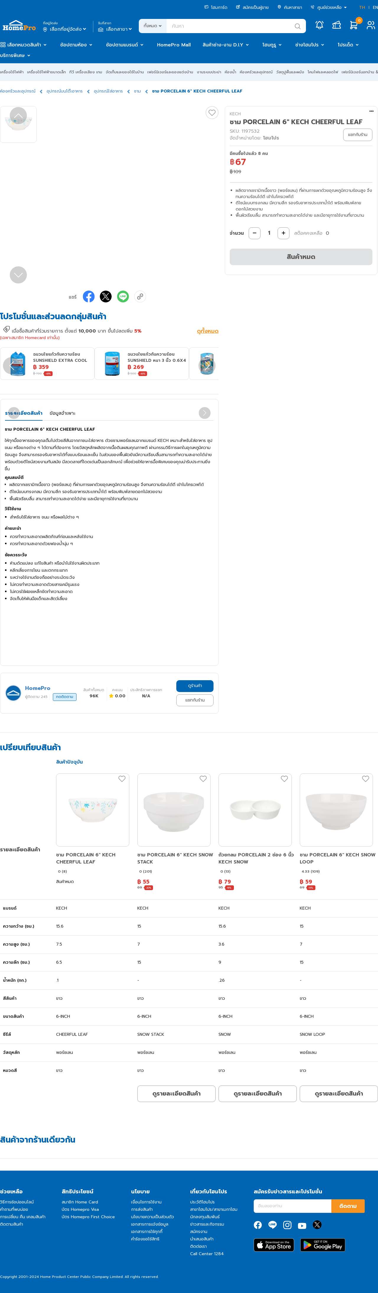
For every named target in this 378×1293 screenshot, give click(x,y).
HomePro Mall (174, 44)
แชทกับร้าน (195, 700)
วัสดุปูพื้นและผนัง (290, 72)
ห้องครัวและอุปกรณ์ (256, 72)
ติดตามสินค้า (11, 1224)
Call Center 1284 (207, 1254)
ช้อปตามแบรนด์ (122, 44)
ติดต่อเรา (198, 1246)
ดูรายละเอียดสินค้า (176, 1093)
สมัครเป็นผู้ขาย (252, 7)
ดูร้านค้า (195, 686)
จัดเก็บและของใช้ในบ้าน (125, 72)
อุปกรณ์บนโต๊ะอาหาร (65, 91)
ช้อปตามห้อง (73, 44)
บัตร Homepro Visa (80, 1209)
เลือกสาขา (115, 29)
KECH (235, 114)
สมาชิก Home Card (80, 1202)
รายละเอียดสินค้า (24, 413)
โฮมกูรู (269, 44)
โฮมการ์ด (215, 7)
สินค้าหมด (301, 257)
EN (375, 7)
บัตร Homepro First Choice (88, 1217)
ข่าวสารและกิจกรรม (207, 1224)
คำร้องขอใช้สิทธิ (145, 1239)
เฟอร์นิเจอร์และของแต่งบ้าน (170, 72)
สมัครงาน (198, 1232)
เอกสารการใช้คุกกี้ (146, 1232)
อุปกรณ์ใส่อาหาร (108, 91)
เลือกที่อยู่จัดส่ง (65, 29)
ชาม (137, 91)
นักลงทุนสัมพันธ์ (205, 1217)
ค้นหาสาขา (289, 7)
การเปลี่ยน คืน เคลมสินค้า (22, 1217)
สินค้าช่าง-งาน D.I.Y (223, 44)
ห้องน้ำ (230, 72)
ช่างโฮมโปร (307, 44)
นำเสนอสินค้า (202, 1239)
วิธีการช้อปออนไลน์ (17, 1202)
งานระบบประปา (209, 72)
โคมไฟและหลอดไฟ (323, 72)
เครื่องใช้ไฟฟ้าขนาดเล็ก (46, 72)
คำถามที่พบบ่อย (14, 1209)
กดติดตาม (64, 696)
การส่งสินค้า (142, 1209)
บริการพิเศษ (12, 55)
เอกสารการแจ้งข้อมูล (149, 1224)
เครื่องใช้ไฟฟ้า (12, 72)
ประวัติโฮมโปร (202, 1202)
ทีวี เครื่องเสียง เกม (85, 72)
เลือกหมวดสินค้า (24, 44)
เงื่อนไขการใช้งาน (146, 1202)
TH (362, 7)
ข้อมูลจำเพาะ (62, 413)
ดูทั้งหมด (208, 331)
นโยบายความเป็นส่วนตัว (152, 1217)
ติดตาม (348, 1206)
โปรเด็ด (345, 44)
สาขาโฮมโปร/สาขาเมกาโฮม (213, 1209)
